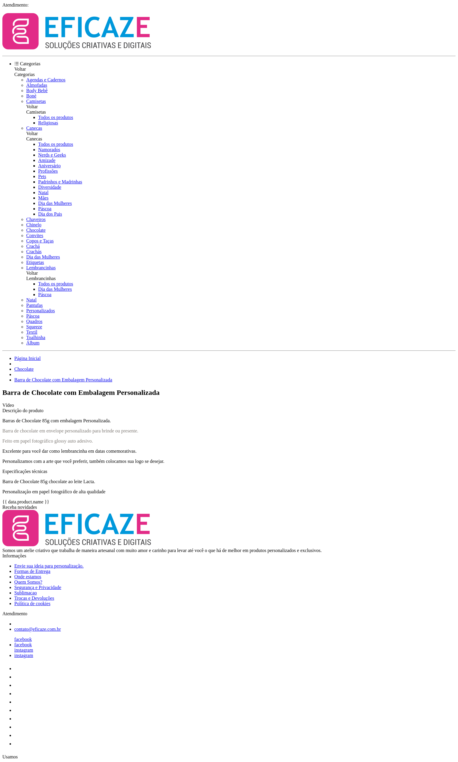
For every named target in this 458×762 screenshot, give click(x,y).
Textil (31, 332)
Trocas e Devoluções (34, 598)
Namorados (49, 149)
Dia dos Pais (50, 214)
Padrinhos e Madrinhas (60, 181)
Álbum (32, 342)
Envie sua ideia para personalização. (48, 565)
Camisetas (36, 101)
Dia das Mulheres (55, 203)
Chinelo (33, 224)
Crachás (34, 251)
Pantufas (34, 305)
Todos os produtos (55, 117)
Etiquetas (35, 262)
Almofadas (36, 85)
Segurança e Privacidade (37, 587)
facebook (23, 639)
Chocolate (36, 230)
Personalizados (40, 310)
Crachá (33, 246)
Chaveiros (36, 219)
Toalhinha (35, 337)
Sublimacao (25, 592)
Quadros (34, 321)
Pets (42, 176)
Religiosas (48, 122)
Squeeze (34, 326)
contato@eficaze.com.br (37, 629)
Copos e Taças (40, 240)
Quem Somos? (28, 582)
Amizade (46, 160)
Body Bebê (37, 90)
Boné (31, 95)
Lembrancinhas (41, 267)
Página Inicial (27, 358)
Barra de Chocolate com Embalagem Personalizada (63, 379)
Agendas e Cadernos (46, 79)
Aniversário (49, 165)
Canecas (34, 128)
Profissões (48, 171)
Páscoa (44, 208)
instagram (23, 650)
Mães (43, 197)
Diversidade (49, 187)
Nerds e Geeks (52, 154)
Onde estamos (27, 576)
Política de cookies (32, 603)
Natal (43, 192)
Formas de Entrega (32, 571)
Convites (34, 235)
